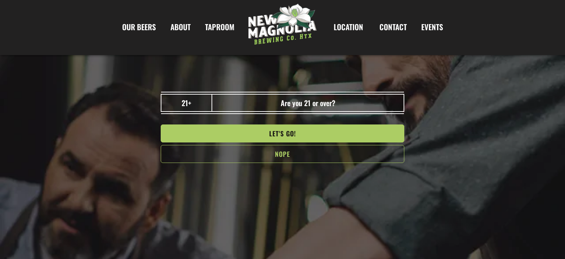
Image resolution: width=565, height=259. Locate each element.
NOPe (282, 154)
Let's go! (282, 133)
